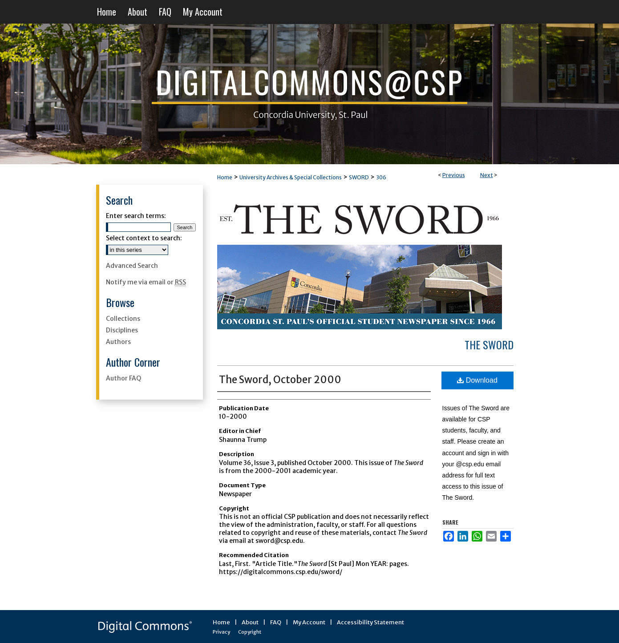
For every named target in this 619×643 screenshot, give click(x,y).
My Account (309, 622)
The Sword (489, 344)
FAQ (275, 622)
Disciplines (122, 330)
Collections (123, 319)
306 (381, 177)
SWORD (359, 177)
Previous (453, 175)
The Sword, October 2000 (280, 379)
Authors (118, 342)
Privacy (221, 632)
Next (486, 175)
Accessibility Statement (370, 622)
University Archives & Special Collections (290, 177)
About (250, 622)
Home (224, 177)
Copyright (249, 632)
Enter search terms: (136, 216)
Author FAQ (123, 378)
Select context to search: (144, 238)
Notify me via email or (146, 282)
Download (477, 380)
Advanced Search (132, 266)
